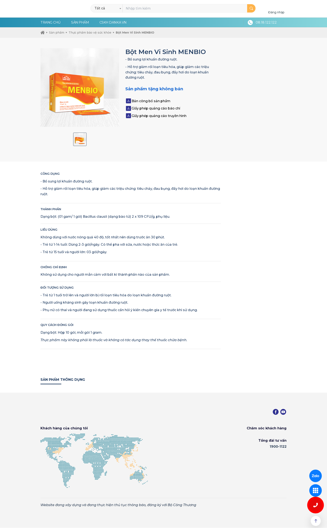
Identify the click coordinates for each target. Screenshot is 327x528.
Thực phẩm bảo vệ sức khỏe (88, 32)
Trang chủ (50, 22)
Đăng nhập (276, 12)
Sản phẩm (80, 22)
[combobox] (108, 8)
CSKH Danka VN (113, 22)
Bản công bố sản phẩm (151, 101)
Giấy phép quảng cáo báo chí (156, 108)
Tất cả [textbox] (99, 8)
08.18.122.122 (266, 22)
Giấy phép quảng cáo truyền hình (159, 116)
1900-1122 (278, 447)
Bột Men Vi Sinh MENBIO (133, 32)
